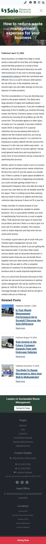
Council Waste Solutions (23, 438)
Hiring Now (23, 540)
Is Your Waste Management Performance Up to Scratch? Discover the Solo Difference (28, 317)
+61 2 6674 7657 (23, 468)
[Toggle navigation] (41, 10)
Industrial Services (23, 446)
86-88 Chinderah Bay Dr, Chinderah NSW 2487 (23, 494)
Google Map (23, 498)
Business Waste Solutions (23, 442)
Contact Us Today (23, 408)
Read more (20, 328)
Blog (23, 429)
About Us (23, 425)
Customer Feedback (23, 472)
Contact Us (23, 433)
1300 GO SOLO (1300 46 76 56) (23, 458)
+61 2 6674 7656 (23, 464)
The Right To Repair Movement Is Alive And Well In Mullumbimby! (29, 374)
